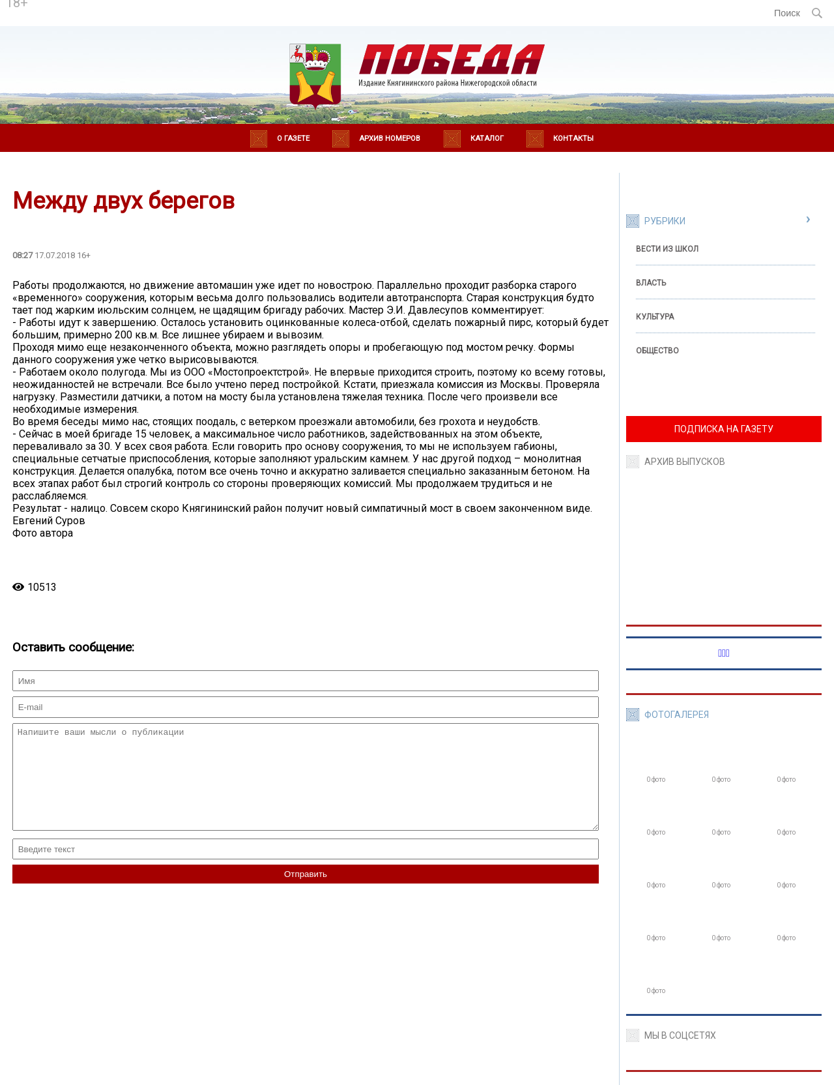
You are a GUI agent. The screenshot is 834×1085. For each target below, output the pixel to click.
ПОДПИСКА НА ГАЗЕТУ (723, 429)
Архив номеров (389, 138)
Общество (657, 350)
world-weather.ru (144, 18)
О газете (293, 138)
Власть (651, 283)
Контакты (573, 138)
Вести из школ (667, 249)
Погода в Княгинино (144, 7)
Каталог (487, 138)
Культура (655, 316)
